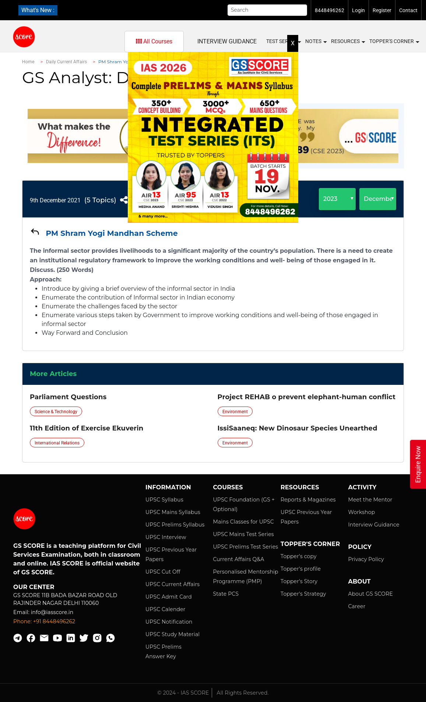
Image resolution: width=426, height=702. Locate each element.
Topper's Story (299, 581)
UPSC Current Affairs (172, 584)
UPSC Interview (165, 537)
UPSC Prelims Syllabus (175, 524)
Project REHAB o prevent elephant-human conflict (307, 397)
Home (28, 61)
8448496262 (329, 10)
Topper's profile (301, 569)
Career (357, 606)
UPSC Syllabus (164, 499)
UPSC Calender (165, 609)
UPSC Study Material (172, 634)
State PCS (226, 594)
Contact (408, 10)
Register (382, 10)
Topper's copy (299, 556)
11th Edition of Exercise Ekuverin (86, 428)
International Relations (57, 443)
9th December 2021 (55, 200)
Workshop (361, 512)
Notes (315, 41)
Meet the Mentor (370, 499)
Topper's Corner (394, 41)
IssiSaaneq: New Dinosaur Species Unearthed (297, 428)
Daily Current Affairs (66, 61)
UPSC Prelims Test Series (245, 546)
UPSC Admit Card (168, 596)
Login (358, 10)
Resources (348, 41)
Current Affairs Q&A (238, 559)
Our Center (33, 587)
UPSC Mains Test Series (243, 534)
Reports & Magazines (308, 499)
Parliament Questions (68, 397)
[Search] (267, 10)
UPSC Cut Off (162, 571)
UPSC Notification (169, 621)
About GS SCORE (370, 594)
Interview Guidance (373, 524)
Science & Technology (56, 411)
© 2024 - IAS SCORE (183, 692)
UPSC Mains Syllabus (172, 512)
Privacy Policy (366, 559)
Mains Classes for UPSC (243, 521)
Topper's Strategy (303, 594)
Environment (235, 411)
